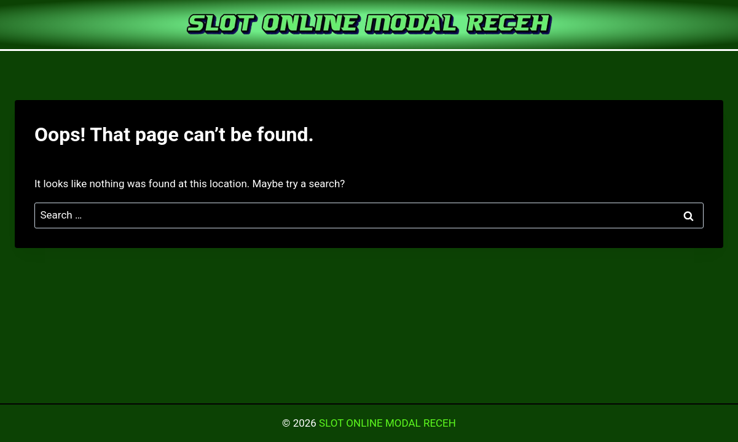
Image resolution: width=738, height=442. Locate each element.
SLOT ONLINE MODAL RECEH (387, 423)
